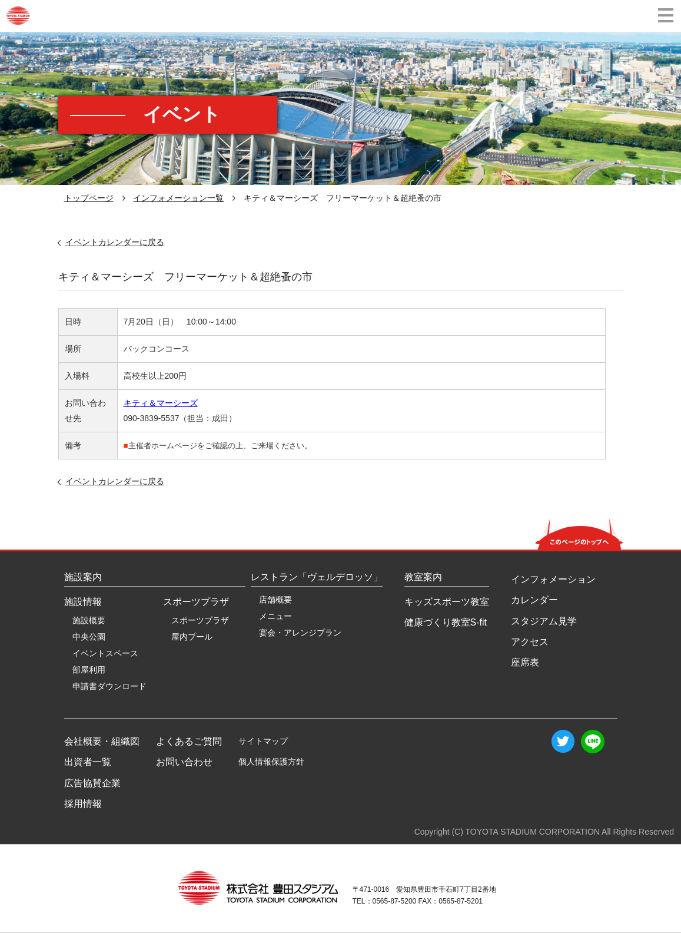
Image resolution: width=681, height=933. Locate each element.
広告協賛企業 (92, 783)
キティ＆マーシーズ (161, 403)
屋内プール (191, 636)
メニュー (275, 616)
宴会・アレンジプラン (300, 632)
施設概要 (88, 620)
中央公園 (88, 636)
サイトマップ (263, 741)
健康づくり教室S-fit (445, 622)
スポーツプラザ (200, 620)
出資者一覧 (87, 762)
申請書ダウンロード (109, 686)
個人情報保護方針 (271, 761)
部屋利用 (88, 669)
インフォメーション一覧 (178, 198)
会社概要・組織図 (101, 741)
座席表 (525, 662)
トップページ (89, 198)
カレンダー (534, 600)
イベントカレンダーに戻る (114, 242)
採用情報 (83, 804)
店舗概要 (275, 599)
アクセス (530, 642)
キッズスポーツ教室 (446, 602)
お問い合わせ (184, 762)
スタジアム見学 (544, 621)
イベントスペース (105, 653)
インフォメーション (553, 579)
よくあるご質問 (189, 741)
